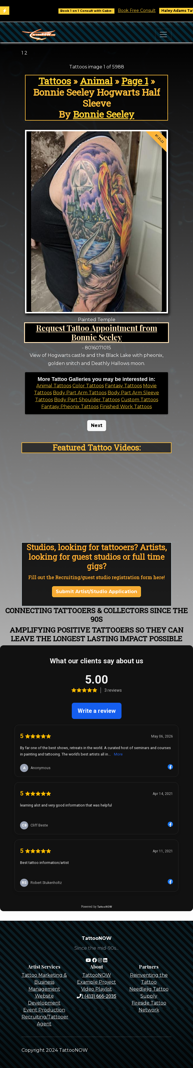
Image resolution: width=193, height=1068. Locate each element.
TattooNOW (96, 975)
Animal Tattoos (53, 385)
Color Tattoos (88, 385)
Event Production (44, 1010)
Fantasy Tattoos (123, 385)
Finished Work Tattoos (126, 406)
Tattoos (54, 81)
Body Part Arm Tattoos (79, 392)
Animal (96, 81)
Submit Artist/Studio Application (96, 591)
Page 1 (134, 81)
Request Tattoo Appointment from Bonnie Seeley (96, 333)
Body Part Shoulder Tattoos (87, 399)
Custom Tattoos (139, 399)
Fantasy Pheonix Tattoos (70, 406)
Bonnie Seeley (103, 114)
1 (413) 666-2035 (96, 996)
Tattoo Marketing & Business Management (44, 982)
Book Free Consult (143, 10)
